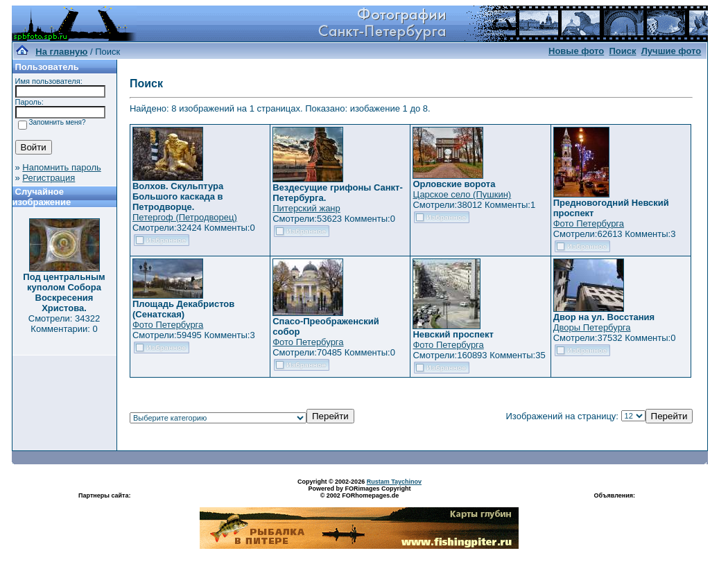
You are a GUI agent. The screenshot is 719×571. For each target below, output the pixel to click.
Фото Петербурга (588, 223)
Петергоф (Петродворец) (184, 217)
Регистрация (48, 178)
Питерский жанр (306, 208)
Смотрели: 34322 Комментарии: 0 (64, 323)
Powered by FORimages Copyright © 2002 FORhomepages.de (359, 492)
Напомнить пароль (61, 167)
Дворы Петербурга (592, 327)
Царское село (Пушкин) (462, 194)
